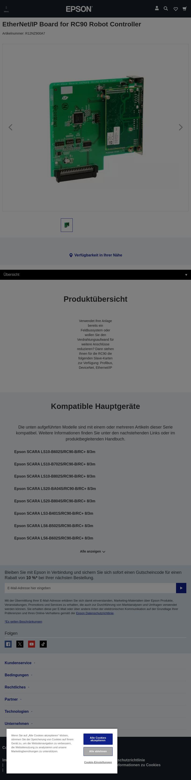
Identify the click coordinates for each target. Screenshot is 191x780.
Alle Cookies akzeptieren (98, 739)
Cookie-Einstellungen (98, 762)
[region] (62, 751)
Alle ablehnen (98, 751)
